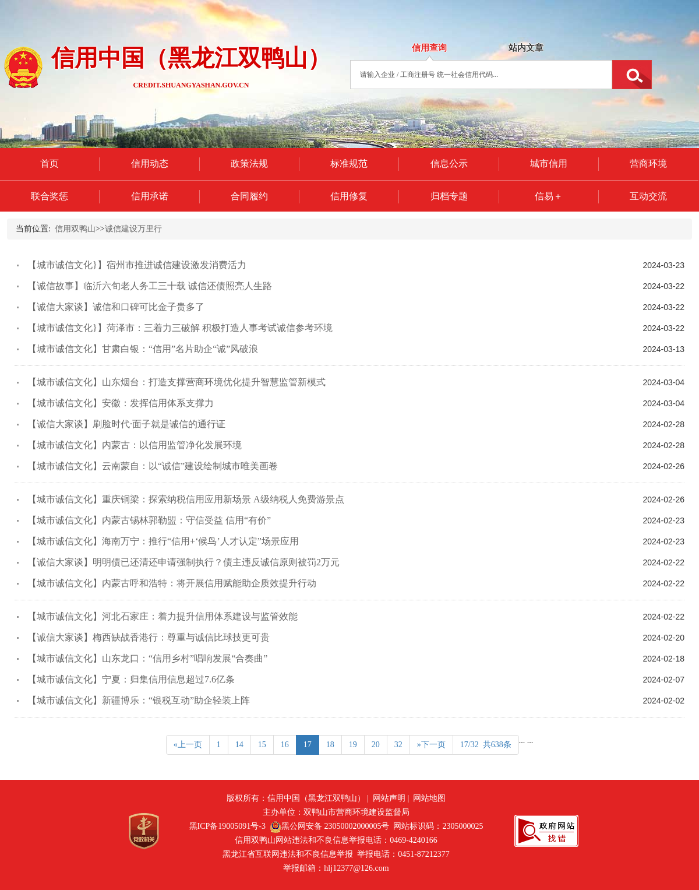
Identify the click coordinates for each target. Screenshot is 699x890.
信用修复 (349, 196)
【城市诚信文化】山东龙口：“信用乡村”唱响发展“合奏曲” (147, 658)
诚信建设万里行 (133, 228)
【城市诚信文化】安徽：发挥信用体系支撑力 (120, 403)
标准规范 (349, 163)
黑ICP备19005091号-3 (227, 826)
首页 (49, 163)
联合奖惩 (49, 196)
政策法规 (249, 163)
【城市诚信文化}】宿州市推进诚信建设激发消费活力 (136, 265)
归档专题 (449, 196)
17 (307, 744)
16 (285, 744)
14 (239, 744)
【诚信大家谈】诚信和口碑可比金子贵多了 (115, 307)
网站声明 (389, 798)
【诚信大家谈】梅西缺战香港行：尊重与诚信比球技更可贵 (148, 637)
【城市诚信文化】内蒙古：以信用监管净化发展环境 (134, 445)
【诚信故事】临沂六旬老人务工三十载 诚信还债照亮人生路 (149, 286)
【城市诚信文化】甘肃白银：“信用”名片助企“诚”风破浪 (142, 349)
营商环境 (648, 163)
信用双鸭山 (75, 228)
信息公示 (449, 163)
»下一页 (431, 744)
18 (330, 744)
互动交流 (648, 196)
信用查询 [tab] (429, 47)
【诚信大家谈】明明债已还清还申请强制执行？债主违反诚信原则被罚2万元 (183, 562)
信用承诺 (149, 196)
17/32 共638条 (485, 744)
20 (376, 744)
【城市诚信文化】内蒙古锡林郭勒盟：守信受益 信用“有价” (149, 520)
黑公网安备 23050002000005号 (330, 826)
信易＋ (549, 196)
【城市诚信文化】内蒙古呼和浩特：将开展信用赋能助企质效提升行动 (171, 583)
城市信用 (548, 163)
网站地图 (429, 798)
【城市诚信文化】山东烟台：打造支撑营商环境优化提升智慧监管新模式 (176, 382)
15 (262, 744)
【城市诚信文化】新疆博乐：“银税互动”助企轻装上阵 (138, 700)
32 (398, 744)
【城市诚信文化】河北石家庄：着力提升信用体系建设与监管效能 (162, 616)
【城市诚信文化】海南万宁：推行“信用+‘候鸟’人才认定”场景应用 (163, 541)
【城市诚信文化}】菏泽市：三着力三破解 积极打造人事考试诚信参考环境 (180, 328)
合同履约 (249, 196)
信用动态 (149, 163)
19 (353, 744)
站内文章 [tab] (526, 47)
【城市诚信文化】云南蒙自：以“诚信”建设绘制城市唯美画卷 (152, 466)
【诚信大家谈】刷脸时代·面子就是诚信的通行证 (126, 424)
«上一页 (188, 744)
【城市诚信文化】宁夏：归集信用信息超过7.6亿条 (131, 679)
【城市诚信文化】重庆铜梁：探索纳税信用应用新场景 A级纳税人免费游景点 (185, 499)
